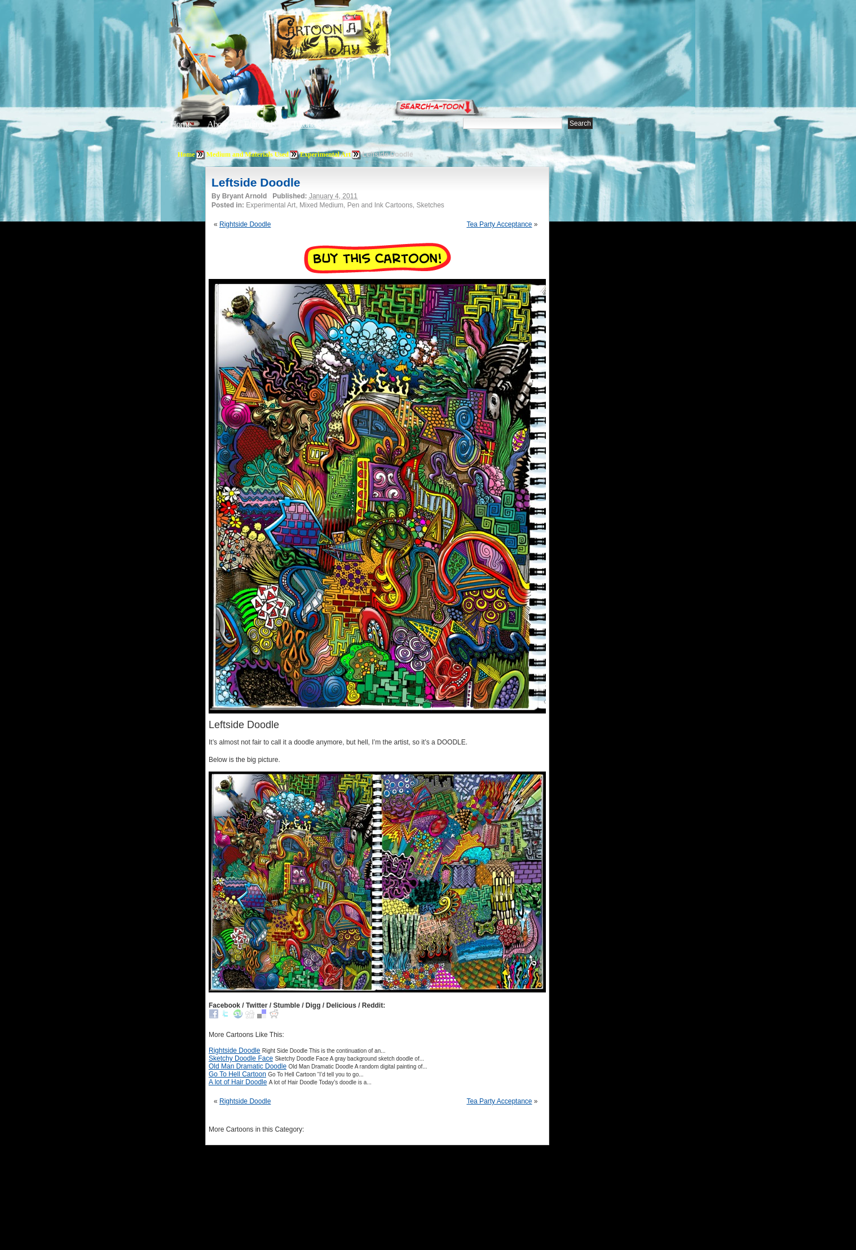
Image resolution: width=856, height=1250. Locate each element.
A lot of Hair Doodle (238, 1082)
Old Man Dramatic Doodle (247, 1066)
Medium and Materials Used (247, 154)
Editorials (260, 124)
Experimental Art (325, 154)
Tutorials (306, 124)
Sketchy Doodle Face (241, 1058)
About (217, 124)
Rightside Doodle (245, 224)
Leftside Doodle (256, 182)
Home (180, 124)
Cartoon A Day (357, 37)
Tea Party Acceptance (499, 224)
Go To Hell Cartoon (237, 1074)
